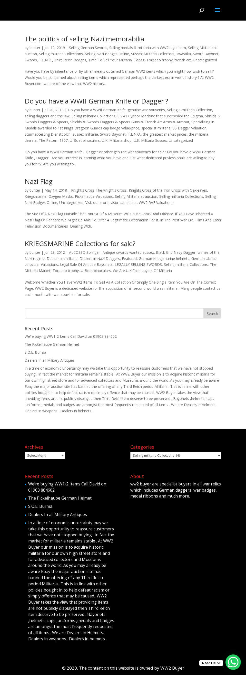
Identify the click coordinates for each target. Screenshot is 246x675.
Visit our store (97, 202)
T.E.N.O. (45, 60)
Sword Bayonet (206, 53)
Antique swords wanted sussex (128, 252)
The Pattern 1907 (53, 140)
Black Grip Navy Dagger (175, 252)
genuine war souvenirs (146, 109)
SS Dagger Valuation (189, 128)
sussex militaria (85, 134)
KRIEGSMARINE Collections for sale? (80, 243)
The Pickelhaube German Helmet (52, 344)
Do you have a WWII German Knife (97, 109)
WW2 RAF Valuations (156, 202)
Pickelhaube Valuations (94, 196)
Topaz (139, 60)
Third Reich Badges (70, 60)
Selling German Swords (88, 47)
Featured (129, 258)
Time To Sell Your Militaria (110, 60)
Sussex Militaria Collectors (152, 53)
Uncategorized (205, 60)
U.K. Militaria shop (117, 140)
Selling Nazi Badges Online (107, 53)
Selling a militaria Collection (189, 109)
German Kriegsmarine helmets (164, 258)
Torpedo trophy (159, 60)
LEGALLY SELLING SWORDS (138, 264)
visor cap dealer (124, 202)
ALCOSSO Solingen (85, 252)
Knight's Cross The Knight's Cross (99, 190)
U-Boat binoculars (85, 140)
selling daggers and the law (47, 116)
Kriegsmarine (35, 196)
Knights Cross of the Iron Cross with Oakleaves (168, 190)
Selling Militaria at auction (136, 196)
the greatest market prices (165, 134)
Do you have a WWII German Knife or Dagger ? (96, 101)
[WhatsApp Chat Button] (233, 662)
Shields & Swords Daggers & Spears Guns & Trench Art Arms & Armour (129, 121)
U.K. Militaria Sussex (150, 140)
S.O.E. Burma (35, 352)
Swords (31, 60)
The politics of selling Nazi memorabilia (84, 38)
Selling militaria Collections (61, 53)
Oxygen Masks (60, 196)
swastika (183, 53)
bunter (34, 47)
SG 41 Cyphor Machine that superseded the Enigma (160, 116)
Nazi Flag (39, 181)
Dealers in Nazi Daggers (100, 258)
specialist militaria (156, 128)
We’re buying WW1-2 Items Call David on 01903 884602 (71, 336)
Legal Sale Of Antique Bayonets (86, 264)
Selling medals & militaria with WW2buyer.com (147, 47)
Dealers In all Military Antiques (50, 360)
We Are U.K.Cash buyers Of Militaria (142, 270)
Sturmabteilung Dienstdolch (48, 134)
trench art (183, 60)
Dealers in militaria (62, 258)
